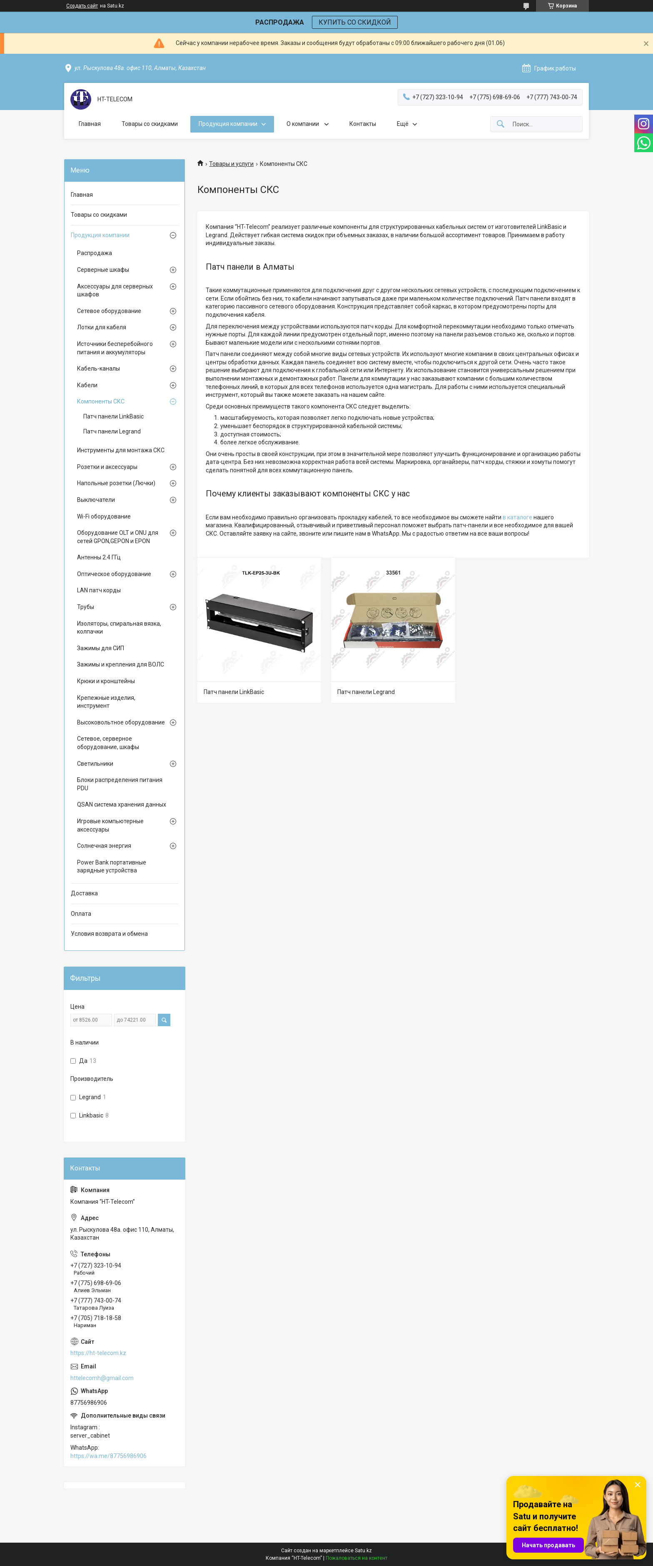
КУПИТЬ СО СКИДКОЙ (355, 22)
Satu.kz (363, 1550)
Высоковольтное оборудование (121, 722)
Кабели (87, 385)
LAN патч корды (99, 590)
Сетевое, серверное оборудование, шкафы (108, 742)
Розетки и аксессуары (107, 467)
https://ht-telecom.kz (98, 1353)
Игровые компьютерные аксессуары (110, 825)
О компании (303, 123)
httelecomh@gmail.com (102, 1378)
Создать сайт (82, 6)
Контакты (362, 123)
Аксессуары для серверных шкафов (115, 290)
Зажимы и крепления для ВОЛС (120, 664)
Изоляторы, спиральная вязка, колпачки (119, 627)
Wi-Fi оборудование (104, 516)
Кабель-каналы (98, 368)
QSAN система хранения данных (121, 804)
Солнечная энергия (104, 845)
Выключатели (96, 499)
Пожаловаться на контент (356, 1558)
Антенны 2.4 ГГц (99, 557)
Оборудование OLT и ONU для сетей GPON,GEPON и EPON (117, 536)
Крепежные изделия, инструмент (106, 701)
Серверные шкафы (103, 269)
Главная (90, 123)
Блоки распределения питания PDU (119, 784)
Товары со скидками (150, 123)
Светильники (95, 763)
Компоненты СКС (101, 401)
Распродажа (94, 253)
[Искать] (500, 124)
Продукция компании (228, 123)
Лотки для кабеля (101, 327)
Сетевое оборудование (109, 311)
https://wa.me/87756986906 (108, 1456)
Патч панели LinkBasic (234, 692)
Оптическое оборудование (114, 574)
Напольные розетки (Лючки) (116, 483)
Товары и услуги (231, 163)
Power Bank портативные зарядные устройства (111, 866)
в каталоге (517, 517)
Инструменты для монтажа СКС (120, 450)
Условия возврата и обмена (109, 933)
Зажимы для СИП (100, 648)
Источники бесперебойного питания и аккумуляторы (115, 348)
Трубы (85, 607)
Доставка (84, 893)
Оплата (81, 913)
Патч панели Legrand (366, 692)
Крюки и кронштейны (106, 681)
